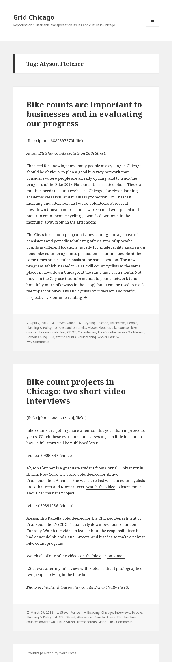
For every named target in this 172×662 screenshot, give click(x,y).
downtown (47, 622)
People (132, 323)
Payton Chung (36, 337)
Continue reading (69, 297)
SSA (51, 337)
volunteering (87, 337)
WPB (120, 337)
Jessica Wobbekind (131, 332)
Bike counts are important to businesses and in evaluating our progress (84, 114)
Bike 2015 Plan (68, 184)
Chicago (102, 323)
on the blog (90, 555)
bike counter (120, 327)
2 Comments (123, 622)
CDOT (71, 332)
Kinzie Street (66, 622)
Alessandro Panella (72, 327)
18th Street (67, 617)
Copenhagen (87, 332)
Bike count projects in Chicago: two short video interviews (76, 391)
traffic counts (66, 337)
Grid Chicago (33, 17)
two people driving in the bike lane (58, 574)
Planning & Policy (39, 327)
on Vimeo (116, 555)
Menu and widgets (152, 26)
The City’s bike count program (54, 234)
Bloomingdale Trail (51, 332)
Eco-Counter (107, 332)
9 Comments (39, 342)
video (102, 622)
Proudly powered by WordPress (51, 653)
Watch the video (100, 486)
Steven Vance (65, 323)
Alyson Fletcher (99, 327)
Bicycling (88, 323)
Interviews (117, 323)
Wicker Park (106, 337)
